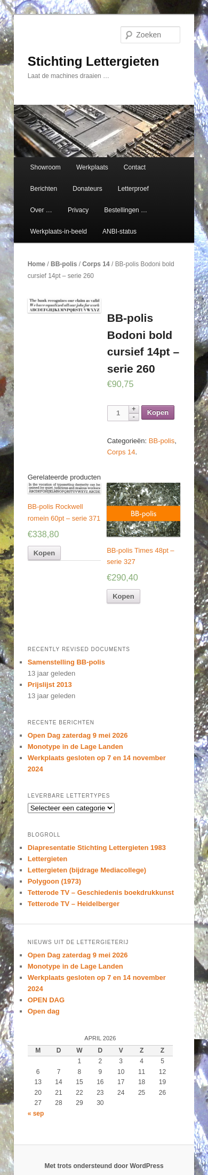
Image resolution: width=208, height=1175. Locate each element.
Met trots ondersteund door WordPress (103, 1166)
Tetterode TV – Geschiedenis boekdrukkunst (101, 892)
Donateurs (87, 188)
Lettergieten (47, 859)
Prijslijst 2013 (50, 685)
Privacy (78, 210)
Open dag (44, 1011)
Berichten (43, 188)
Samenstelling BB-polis (66, 662)
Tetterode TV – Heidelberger (73, 904)
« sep (36, 1113)
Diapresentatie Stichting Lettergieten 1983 (97, 848)
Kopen (158, 412)
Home (36, 264)
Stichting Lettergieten (93, 61)
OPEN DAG (46, 1000)
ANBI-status (119, 231)
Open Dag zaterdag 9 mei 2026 (78, 735)
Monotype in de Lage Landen (75, 747)
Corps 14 (95, 264)
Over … (41, 210)
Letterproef (133, 188)
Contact (135, 167)
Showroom (45, 167)
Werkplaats (92, 167)
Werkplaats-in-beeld (58, 231)
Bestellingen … (125, 210)
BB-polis (64, 264)
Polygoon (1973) (54, 881)
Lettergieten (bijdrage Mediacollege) (87, 870)
